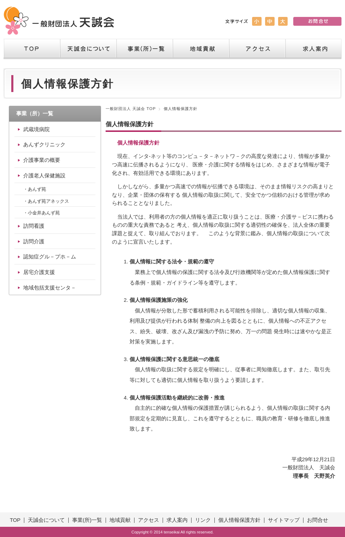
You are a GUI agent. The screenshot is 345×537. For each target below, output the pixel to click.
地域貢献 (200, 49)
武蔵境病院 (36, 129)
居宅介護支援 (39, 272)
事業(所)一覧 (87, 520)
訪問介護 (33, 241)
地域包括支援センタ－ (49, 288)
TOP (32, 49)
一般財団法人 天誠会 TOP (131, 108)
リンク (203, 520)
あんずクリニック (44, 144)
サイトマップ (284, 520)
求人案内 (313, 49)
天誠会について (88, 49)
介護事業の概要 (41, 160)
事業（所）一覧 (144, 49)
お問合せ (317, 520)
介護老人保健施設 (44, 175)
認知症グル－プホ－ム (49, 257)
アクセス (257, 49)
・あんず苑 (34, 189)
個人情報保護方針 (239, 520)
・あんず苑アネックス (46, 201)
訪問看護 (33, 226)
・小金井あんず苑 (41, 212)
